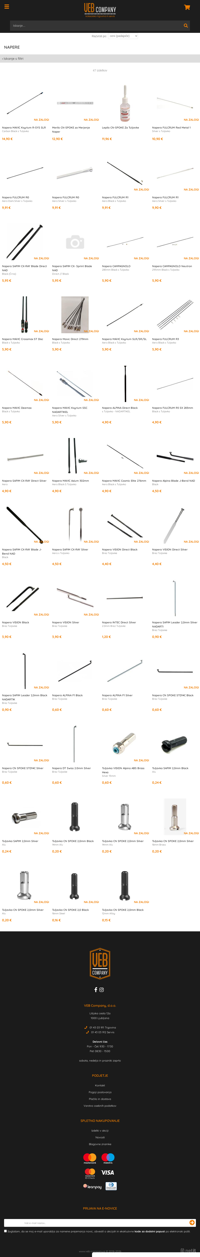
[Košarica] (186, 7)
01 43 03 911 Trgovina (103, 1027)
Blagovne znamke (100, 1144)
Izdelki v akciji (100, 1130)
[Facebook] (96, 990)
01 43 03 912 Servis (102, 1032)
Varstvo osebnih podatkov (100, 1105)
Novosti (100, 1137)
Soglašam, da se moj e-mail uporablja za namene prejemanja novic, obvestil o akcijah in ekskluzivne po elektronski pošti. (99, 1231)
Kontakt (100, 1085)
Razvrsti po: (99, 36)
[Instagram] (102, 990)
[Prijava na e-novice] (192, 1223)
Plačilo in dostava (100, 1099)
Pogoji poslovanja (100, 1092)
